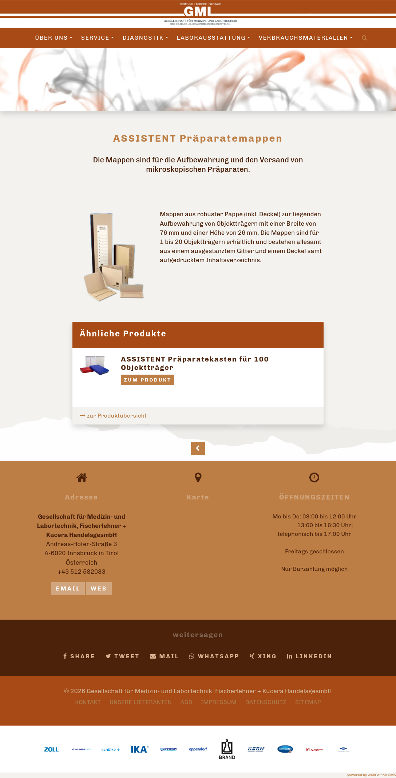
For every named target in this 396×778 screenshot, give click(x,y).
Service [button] (97, 37)
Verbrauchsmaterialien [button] (306, 37)
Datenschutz (265, 702)
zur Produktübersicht (113, 415)
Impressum (219, 702)
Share (79, 656)
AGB (186, 702)
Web (99, 588)
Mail (164, 656)
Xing (263, 656)
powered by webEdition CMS (371, 775)
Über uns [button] (53, 37)
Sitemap (308, 702)
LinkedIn (310, 656)
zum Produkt (147, 380)
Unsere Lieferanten (141, 702)
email (68, 588)
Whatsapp (214, 656)
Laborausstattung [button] (213, 37)
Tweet (123, 656)
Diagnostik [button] (145, 37)
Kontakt (88, 702)
